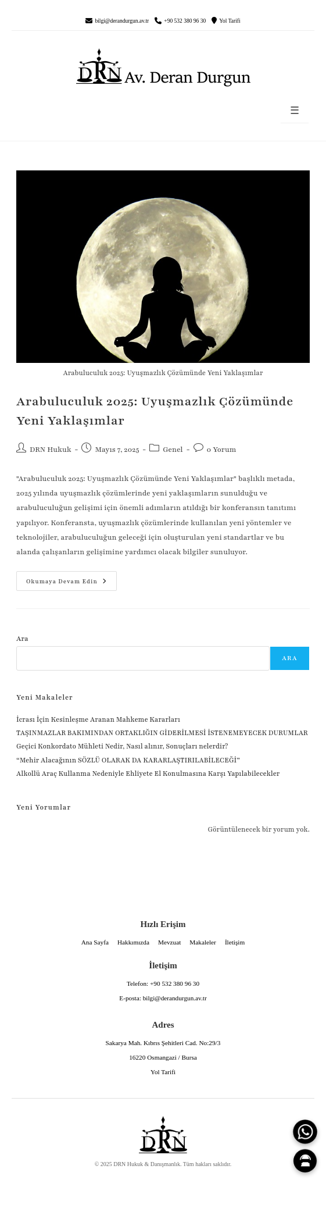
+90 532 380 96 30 (185, 21)
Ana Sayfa (95, 942)
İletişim (235, 942)
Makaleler (202, 942)
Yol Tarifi (229, 21)
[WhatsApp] (305, 1131)
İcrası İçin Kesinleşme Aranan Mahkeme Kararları (98, 719)
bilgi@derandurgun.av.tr (122, 21)
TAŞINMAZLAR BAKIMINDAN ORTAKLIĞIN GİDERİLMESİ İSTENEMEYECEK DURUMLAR (162, 732)
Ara (22, 638)
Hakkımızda (133, 942)
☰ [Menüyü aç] (294, 110)
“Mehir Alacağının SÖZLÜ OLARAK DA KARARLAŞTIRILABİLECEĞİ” (128, 760)
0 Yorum (222, 449)
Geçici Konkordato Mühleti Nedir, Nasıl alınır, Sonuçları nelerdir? (122, 746)
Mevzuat (169, 942)
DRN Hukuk (50, 449)
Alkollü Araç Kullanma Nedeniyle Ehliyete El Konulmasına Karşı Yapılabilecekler (148, 773)
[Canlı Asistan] (305, 1160)
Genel (172, 449)
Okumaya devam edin (61, 578)
